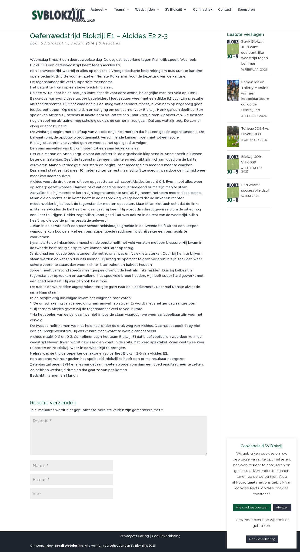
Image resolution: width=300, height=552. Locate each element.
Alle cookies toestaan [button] (252, 507)
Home (78, 9)
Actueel (97, 9)
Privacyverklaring (134, 536)
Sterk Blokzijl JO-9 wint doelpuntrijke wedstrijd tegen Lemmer (254, 52)
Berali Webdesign (69, 545)
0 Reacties (109, 43)
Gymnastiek (202, 9)
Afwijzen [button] (282, 507)
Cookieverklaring (166, 536)
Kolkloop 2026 (83, 20)
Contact (224, 9)
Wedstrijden (145, 9)
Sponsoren (246, 9)
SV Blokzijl (173, 9)
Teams (119, 9)
